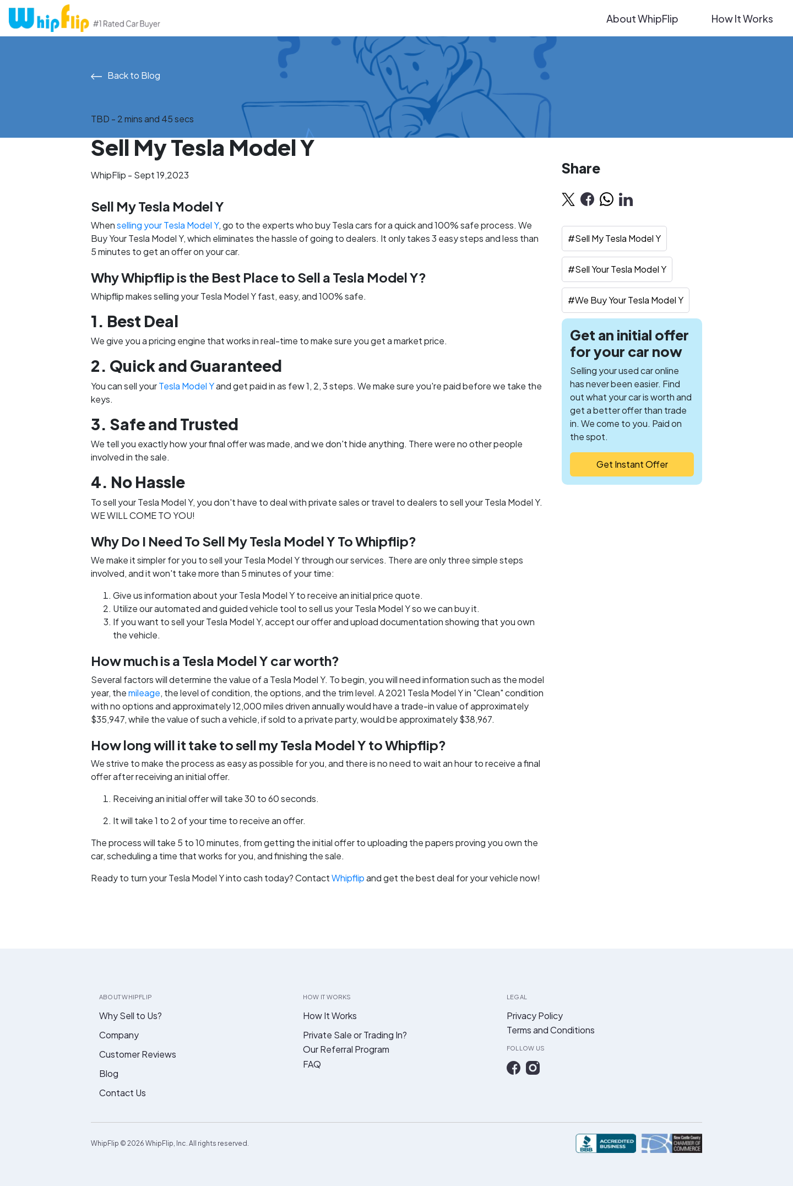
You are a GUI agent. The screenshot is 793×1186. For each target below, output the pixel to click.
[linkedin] (626, 199)
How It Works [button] (742, 18)
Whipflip (348, 878)
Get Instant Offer (632, 464)
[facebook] (587, 199)
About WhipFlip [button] (642, 18)
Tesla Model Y (186, 386)
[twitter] (568, 199)
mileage (144, 692)
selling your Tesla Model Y (168, 225)
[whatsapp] (606, 199)
